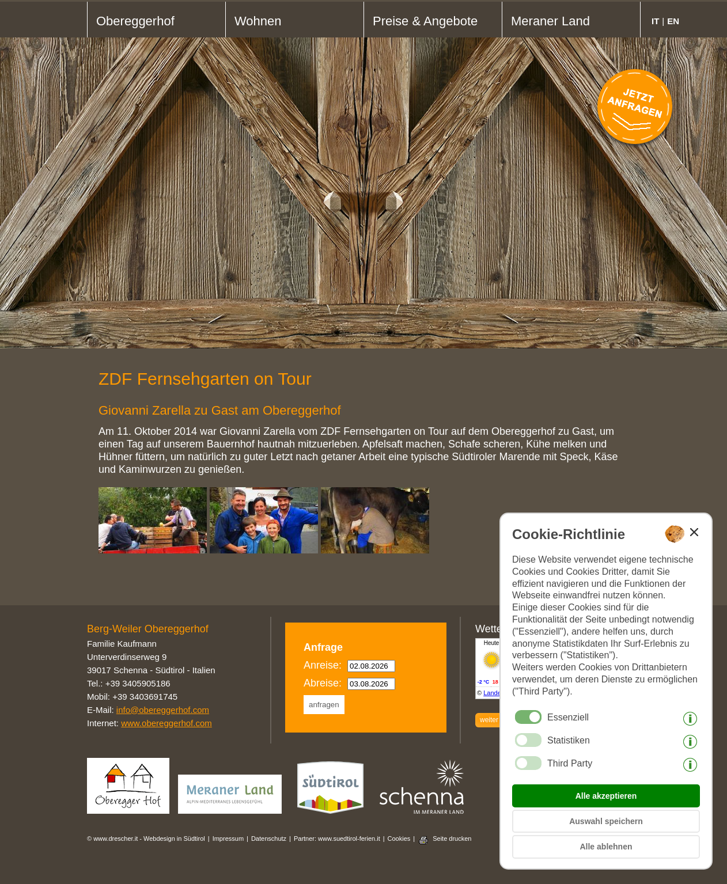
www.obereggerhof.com (166, 723)
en (673, 21)
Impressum (228, 838)
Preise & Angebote (425, 21)
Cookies (399, 838)
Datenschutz (268, 838)
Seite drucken (452, 838)
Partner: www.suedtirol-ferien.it (337, 838)
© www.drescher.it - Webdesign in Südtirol (146, 838)
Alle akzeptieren (606, 795)
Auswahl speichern (606, 821)
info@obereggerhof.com (162, 710)
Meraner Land (550, 21)
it (655, 21)
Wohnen (258, 21)
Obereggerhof (135, 21)
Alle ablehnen (606, 846)
